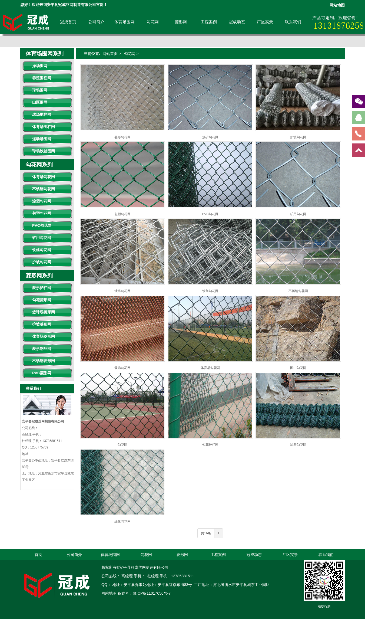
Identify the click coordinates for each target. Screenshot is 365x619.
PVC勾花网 (41, 225)
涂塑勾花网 (41, 201)
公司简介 (96, 21)
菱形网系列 (39, 276)
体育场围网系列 (45, 54)
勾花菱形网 (41, 300)
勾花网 (153, 21)
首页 (38, 554)
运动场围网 (41, 139)
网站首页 (110, 53)
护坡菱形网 (41, 324)
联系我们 (293, 21)
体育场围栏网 (43, 127)
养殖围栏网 (41, 78)
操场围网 (39, 66)
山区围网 (39, 102)
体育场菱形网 (43, 336)
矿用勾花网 (41, 237)
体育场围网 (124, 21)
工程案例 (209, 21)
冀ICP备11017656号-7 (152, 593)
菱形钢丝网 (41, 348)
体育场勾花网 (43, 177)
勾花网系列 (39, 165)
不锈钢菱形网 (43, 361)
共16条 (206, 533)
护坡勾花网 (41, 262)
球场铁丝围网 (43, 151)
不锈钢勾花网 (43, 189)
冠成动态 (237, 21)
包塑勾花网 (41, 213)
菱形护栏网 (41, 288)
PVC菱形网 (41, 373)
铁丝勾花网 (41, 250)
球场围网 (39, 90)
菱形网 (181, 21)
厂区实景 (265, 21)
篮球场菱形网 (43, 312)
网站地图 (337, 5)
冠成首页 (68, 21)
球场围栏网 (41, 114)
